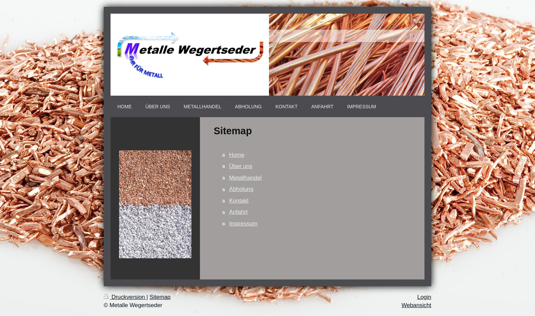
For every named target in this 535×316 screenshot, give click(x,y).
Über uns (240, 166)
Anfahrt (238, 212)
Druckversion (125, 297)
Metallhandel (245, 178)
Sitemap (160, 297)
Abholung (241, 189)
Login (424, 297)
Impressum (243, 223)
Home (237, 155)
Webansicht (416, 305)
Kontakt (239, 200)
